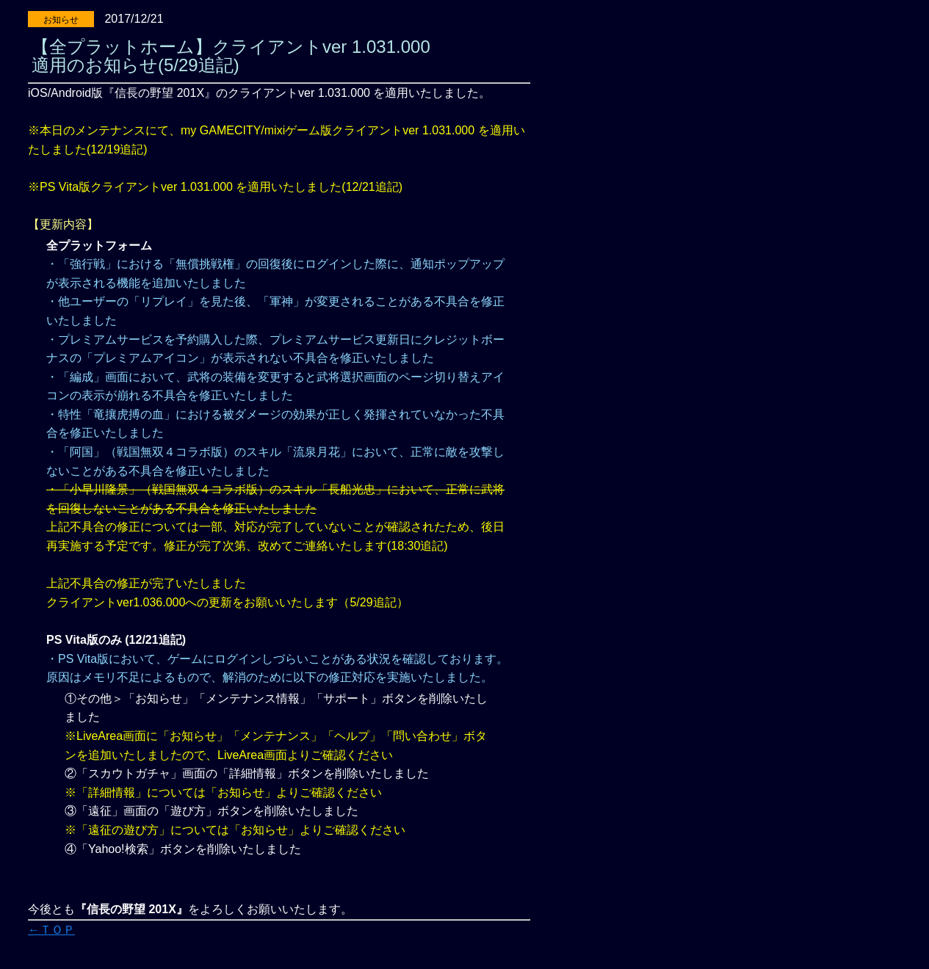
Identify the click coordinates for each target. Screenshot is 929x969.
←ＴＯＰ (51, 929)
